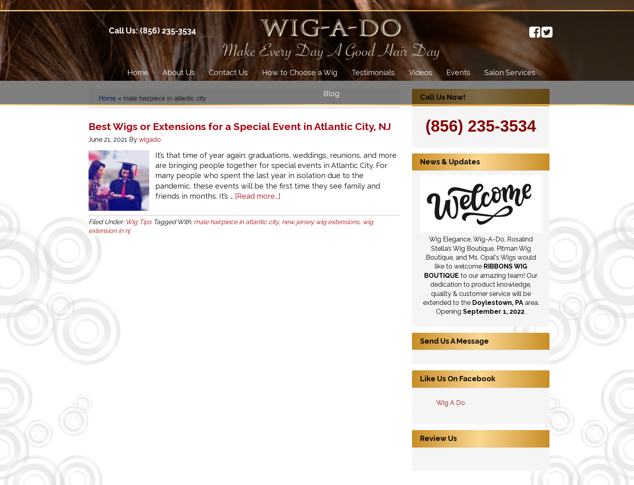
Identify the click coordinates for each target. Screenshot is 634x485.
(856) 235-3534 (168, 31)
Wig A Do (450, 403)
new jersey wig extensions (320, 222)
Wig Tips (138, 222)
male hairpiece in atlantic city (236, 222)
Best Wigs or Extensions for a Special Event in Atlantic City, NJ (240, 126)
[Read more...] (258, 196)
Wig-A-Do (80, 35)
